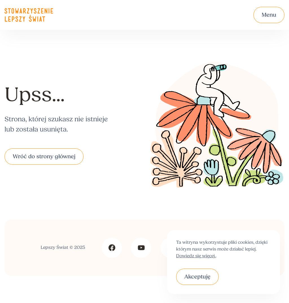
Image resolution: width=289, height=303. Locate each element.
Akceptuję (197, 277)
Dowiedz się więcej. (196, 256)
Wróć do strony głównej (44, 157)
